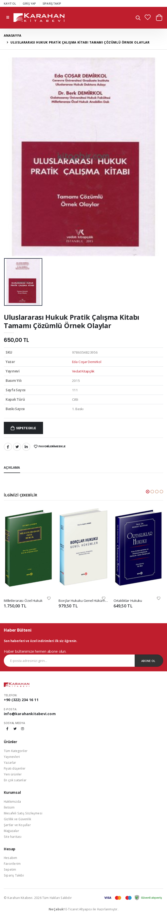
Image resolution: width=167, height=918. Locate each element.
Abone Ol (148, 661)
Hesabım (10, 858)
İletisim (9, 807)
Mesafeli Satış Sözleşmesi (23, 813)
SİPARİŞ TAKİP (52, 3)
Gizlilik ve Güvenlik (17, 819)
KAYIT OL (10, 3)
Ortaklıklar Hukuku (128, 600)
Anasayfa (12, 35)
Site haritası (13, 836)
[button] (138, 18)
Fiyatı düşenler (14, 768)
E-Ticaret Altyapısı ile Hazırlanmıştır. (83, 909)
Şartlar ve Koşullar (17, 825)
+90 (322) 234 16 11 (21, 699)
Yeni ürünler (13, 774)
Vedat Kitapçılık (83, 371)
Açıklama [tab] (12, 467)
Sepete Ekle (26, 428)
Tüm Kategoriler (15, 751)
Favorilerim (12, 863)
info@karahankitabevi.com (30, 713)
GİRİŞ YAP (29, 3)
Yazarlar (10, 762)
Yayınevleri (12, 757)
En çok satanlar (15, 780)
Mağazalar (11, 831)
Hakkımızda (12, 801)
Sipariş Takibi (14, 875)
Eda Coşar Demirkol (86, 361)
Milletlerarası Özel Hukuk (23, 600)
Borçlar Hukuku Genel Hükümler (83, 600)
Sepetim (10, 869)
